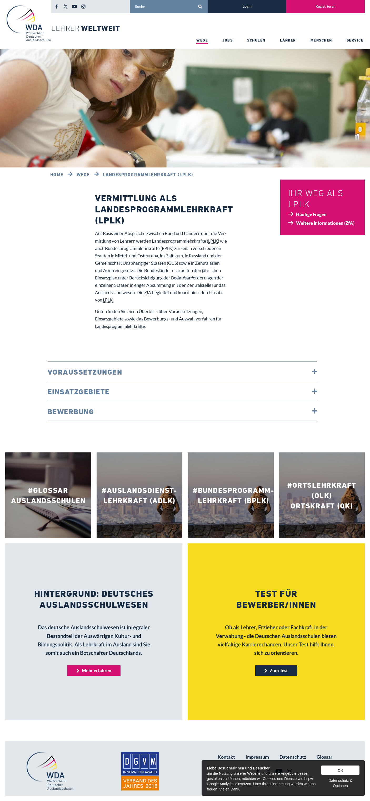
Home (56, 174)
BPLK (175, 248)
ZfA (180, 292)
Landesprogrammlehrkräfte (122, 326)
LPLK (213, 241)
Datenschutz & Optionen (340, 783)
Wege (83, 174)
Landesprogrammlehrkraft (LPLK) (148, 174)
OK (340, 770)
